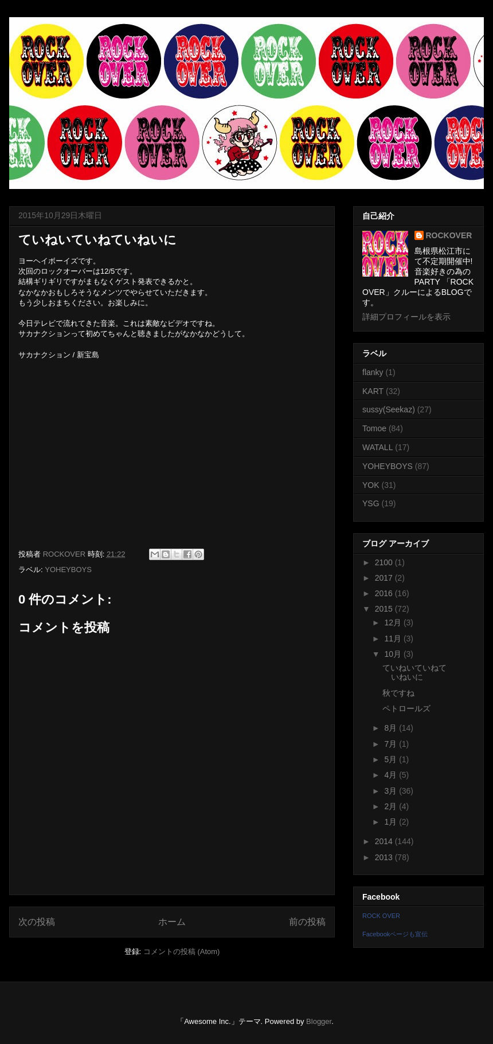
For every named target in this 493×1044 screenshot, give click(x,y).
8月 (391, 727)
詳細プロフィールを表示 (406, 316)
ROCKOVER (449, 235)
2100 (385, 562)
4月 (391, 774)
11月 (393, 638)
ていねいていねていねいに (414, 672)
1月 (391, 821)
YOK (370, 485)
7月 (391, 743)
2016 (385, 593)
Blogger (318, 1021)
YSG (370, 503)
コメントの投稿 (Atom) (181, 951)
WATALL (377, 447)
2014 (385, 841)
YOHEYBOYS (68, 569)
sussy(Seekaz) (388, 409)
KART (373, 391)
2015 (385, 608)
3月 (391, 790)
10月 (393, 654)
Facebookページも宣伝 (395, 934)
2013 (385, 857)
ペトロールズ (406, 708)
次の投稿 (36, 922)
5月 (391, 759)
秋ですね (398, 693)
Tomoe (374, 428)
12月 (393, 622)
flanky (373, 372)
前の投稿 (307, 922)
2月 (391, 806)
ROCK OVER (381, 915)
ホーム (172, 922)
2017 (385, 577)
